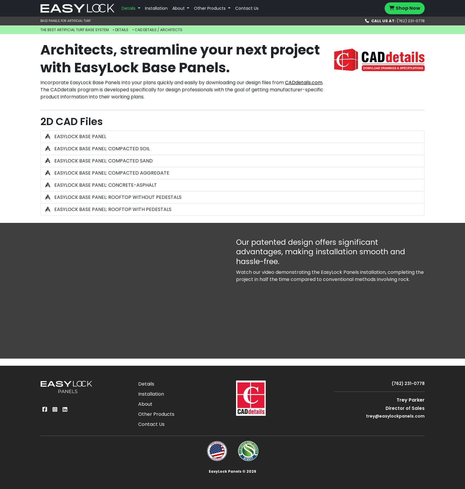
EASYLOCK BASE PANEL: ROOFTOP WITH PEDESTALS (108, 209)
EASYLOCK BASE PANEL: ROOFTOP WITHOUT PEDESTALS (113, 197)
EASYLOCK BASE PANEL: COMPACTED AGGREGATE (107, 173)
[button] (131, 8)
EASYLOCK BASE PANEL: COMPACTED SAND (99, 160)
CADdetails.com (303, 82)
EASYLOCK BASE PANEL (75, 136)
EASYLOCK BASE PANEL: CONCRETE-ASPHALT (101, 185)
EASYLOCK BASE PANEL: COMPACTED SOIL (97, 148)
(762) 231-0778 (395, 21)
